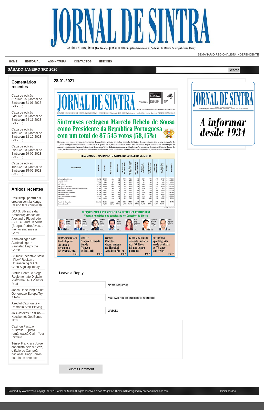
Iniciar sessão (228, 398)
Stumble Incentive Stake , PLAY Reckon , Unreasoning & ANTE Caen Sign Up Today (28, 261)
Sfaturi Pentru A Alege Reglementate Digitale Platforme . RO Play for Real (27, 278)
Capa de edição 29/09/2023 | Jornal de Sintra (27, 150)
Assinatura (57, 61)
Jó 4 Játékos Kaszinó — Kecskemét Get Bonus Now (28, 316)
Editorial (32, 61)
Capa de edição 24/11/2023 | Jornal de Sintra (27, 116)
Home (13, 61)
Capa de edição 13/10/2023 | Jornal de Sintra (27, 133)
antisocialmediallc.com (155, 398)
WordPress (28, 398)
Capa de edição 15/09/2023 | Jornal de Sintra (27, 167)
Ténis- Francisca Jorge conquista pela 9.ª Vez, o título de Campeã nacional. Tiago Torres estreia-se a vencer (27, 351)
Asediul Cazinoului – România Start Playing (27, 305)
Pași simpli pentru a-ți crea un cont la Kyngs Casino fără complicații (27, 201)
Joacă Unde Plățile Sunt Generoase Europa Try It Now (28, 293)
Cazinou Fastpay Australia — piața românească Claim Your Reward (28, 332)
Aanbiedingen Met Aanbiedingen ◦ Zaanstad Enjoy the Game (25, 244)
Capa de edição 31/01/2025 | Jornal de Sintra (27, 99)
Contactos (83, 61)
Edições (105, 61)
